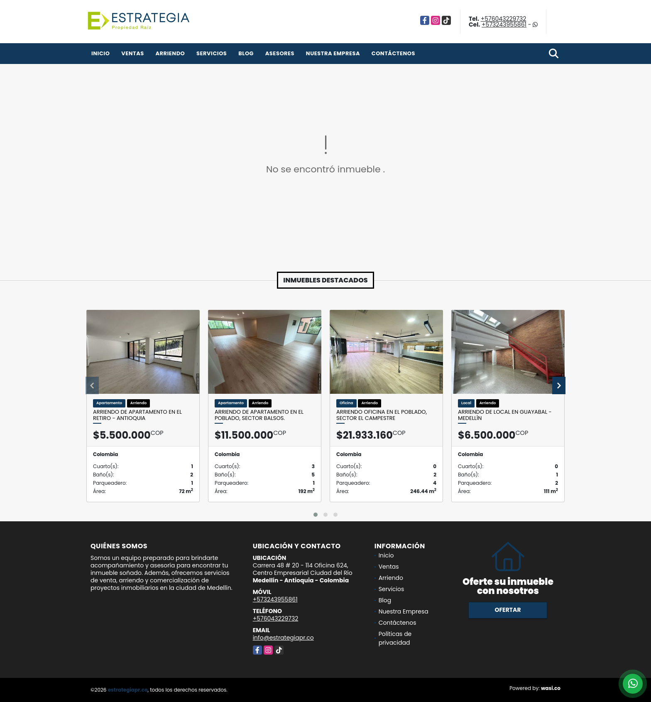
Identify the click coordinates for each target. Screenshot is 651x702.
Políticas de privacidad (395, 638)
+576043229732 (503, 19)
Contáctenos (393, 53)
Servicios (211, 53)
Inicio (100, 53)
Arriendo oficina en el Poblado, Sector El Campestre (381, 415)
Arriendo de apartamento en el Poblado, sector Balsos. (259, 415)
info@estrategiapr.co (283, 637)
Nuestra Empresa (333, 53)
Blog (246, 53)
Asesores (279, 53)
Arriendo (170, 53)
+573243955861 (504, 24)
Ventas (132, 53)
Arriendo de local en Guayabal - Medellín (505, 415)
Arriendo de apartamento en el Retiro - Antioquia (137, 415)
